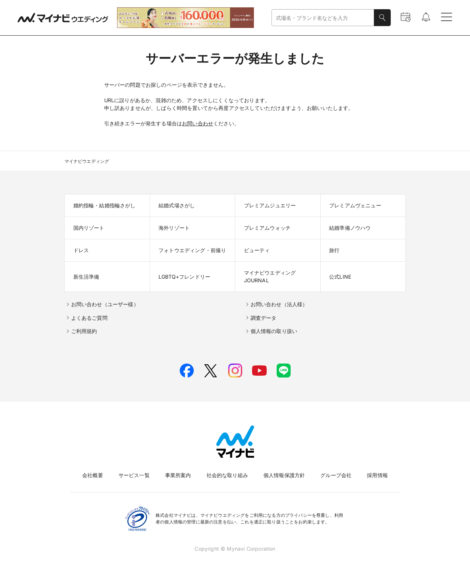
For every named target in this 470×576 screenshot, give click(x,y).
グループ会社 (335, 475)
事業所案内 (178, 475)
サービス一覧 (134, 475)
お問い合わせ (197, 123)
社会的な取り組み (227, 475)
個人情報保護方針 (284, 475)
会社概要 (92, 475)
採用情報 (377, 475)
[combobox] (323, 18)
